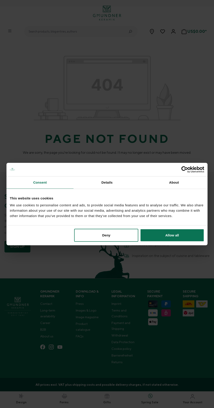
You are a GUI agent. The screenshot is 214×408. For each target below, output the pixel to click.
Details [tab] (107, 182)
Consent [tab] (40, 182)
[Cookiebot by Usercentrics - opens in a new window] (184, 169)
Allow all (172, 235)
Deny (106, 235)
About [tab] (174, 182)
